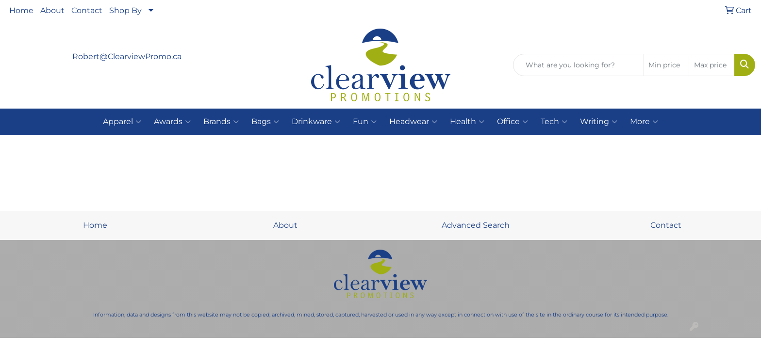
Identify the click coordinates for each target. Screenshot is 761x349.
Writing (598, 121)
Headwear (413, 121)
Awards (172, 121)
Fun (365, 121)
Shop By (125, 10)
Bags (265, 121)
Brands (221, 121)
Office (512, 121)
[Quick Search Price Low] (666, 65)
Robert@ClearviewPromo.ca (127, 56)
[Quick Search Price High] (712, 65)
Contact (86, 10)
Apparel (122, 121)
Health (467, 121)
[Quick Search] (578, 65)
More (644, 121)
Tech (554, 121)
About (52, 10)
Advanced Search (476, 225)
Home (21, 10)
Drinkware (316, 121)
